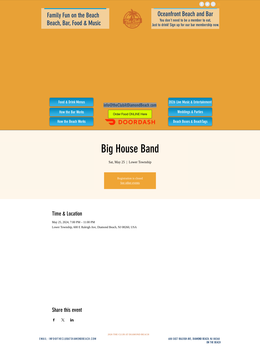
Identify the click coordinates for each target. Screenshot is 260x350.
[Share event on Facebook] (54, 319)
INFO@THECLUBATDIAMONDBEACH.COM (72, 339)
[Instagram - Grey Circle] (213, 4)
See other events (130, 182)
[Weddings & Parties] (190, 112)
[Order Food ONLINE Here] (130, 114)
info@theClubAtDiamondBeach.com (130, 105)
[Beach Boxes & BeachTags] (190, 121)
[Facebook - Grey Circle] (201, 4)
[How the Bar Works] (71, 112)
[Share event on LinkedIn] (72, 319)
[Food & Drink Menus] (71, 102)
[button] (190, 102)
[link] (218, 4)
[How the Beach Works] (71, 121)
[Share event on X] (63, 319)
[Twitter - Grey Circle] (207, 4)
